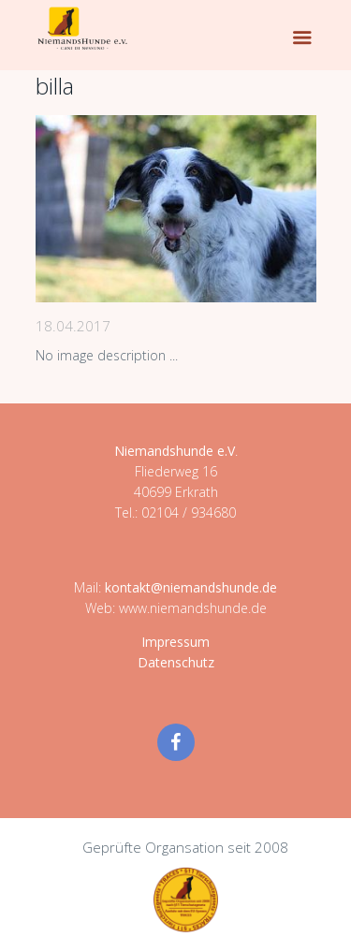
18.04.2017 (73, 325)
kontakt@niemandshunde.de (191, 587)
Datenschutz (176, 662)
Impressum (175, 642)
